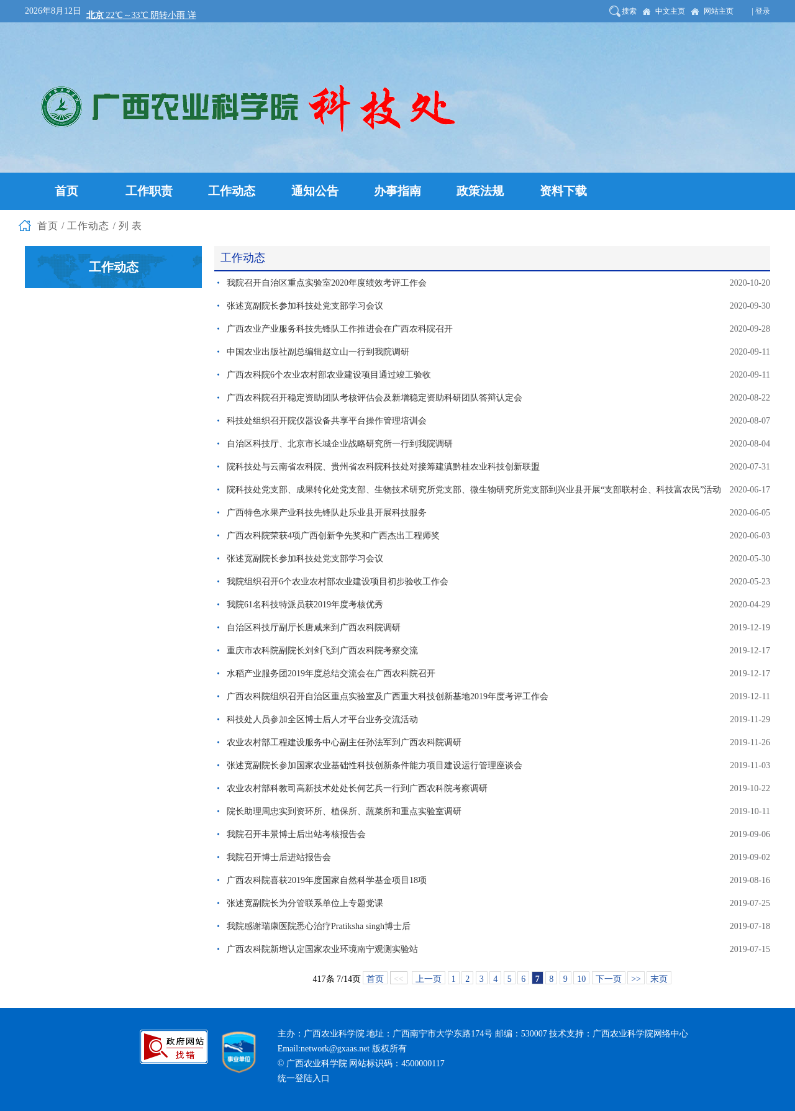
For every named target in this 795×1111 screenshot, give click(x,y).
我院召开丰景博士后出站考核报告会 (296, 834)
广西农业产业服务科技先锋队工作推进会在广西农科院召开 (340, 328)
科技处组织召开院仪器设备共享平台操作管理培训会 (327, 420)
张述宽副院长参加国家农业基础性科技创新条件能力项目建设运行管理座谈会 (374, 765)
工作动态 (88, 225)
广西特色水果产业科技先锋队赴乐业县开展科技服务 (327, 512)
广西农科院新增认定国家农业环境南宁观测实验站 (322, 949)
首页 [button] (66, 190)
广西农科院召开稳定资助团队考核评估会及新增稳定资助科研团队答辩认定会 (374, 397)
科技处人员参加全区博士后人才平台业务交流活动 (322, 719)
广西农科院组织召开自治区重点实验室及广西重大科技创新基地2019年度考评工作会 (387, 696)
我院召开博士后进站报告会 (279, 857)
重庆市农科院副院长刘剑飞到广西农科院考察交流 (322, 650)
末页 (659, 979)
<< (399, 979)
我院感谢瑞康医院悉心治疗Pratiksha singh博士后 (319, 926)
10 (581, 979)
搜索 (629, 11)
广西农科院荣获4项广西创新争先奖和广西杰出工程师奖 (333, 535)
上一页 (429, 979)
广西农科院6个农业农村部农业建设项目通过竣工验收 (329, 374)
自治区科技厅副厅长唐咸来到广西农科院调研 (314, 627)
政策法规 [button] (480, 190)
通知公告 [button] (314, 190)
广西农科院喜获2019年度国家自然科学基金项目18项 (327, 880)
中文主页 (670, 11)
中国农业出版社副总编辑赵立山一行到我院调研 (318, 351)
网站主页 (719, 11)
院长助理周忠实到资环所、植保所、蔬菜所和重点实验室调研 (344, 811)
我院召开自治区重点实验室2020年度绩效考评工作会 (327, 283)
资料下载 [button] (563, 190)
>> (636, 979)
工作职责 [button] (149, 190)
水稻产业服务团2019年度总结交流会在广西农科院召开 (331, 673)
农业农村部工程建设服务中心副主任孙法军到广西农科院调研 (344, 742)
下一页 (609, 979)
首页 (47, 225)
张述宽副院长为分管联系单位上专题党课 (305, 903)
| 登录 (761, 11)
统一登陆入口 (304, 1078)
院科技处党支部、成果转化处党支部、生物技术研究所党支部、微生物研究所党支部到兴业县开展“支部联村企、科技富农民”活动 (474, 489)
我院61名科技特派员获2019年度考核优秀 (305, 604)
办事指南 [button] (397, 190)
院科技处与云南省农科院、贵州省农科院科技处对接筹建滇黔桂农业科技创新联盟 (383, 466)
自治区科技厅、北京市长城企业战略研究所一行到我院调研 (340, 443)
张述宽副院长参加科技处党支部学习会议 (305, 306)
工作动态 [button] (231, 190)
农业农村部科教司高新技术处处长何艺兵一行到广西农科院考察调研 (357, 788)
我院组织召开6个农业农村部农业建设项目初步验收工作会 (337, 581)
